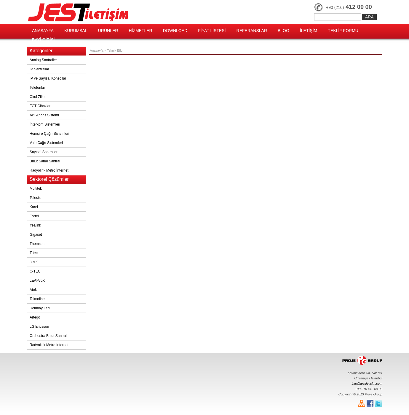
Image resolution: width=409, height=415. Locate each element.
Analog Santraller (43, 60)
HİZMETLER (140, 30)
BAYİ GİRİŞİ (43, 39)
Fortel (34, 216)
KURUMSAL (75, 30)
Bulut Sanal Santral (45, 161)
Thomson (37, 244)
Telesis (35, 198)
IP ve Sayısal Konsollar (48, 78)
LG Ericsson (39, 326)
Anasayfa (96, 50)
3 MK (34, 262)
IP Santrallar (39, 69)
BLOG (283, 30)
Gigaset (36, 234)
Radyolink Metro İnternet (49, 170)
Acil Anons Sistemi (44, 115)
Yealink (35, 225)
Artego (35, 317)
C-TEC (35, 271)
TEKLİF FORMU (343, 30)
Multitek (36, 188)
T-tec (34, 253)
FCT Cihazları (41, 106)
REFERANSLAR (252, 30)
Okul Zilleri (38, 97)
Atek (33, 290)
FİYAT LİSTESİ (212, 30)
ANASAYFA (43, 30)
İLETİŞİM (308, 30)
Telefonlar (37, 87)
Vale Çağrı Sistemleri (46, 143)
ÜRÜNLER (108, 30)
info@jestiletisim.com (367, 383)
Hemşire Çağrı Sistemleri (49, 134)
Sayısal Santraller (43, 152)
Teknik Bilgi (115, 50)
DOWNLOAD (175, 30)
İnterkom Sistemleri (45, 124)
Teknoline (37, 299)
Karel (34, 207)
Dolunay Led (39, 308)
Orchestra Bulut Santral (48, 336)
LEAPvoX (37, 280)
